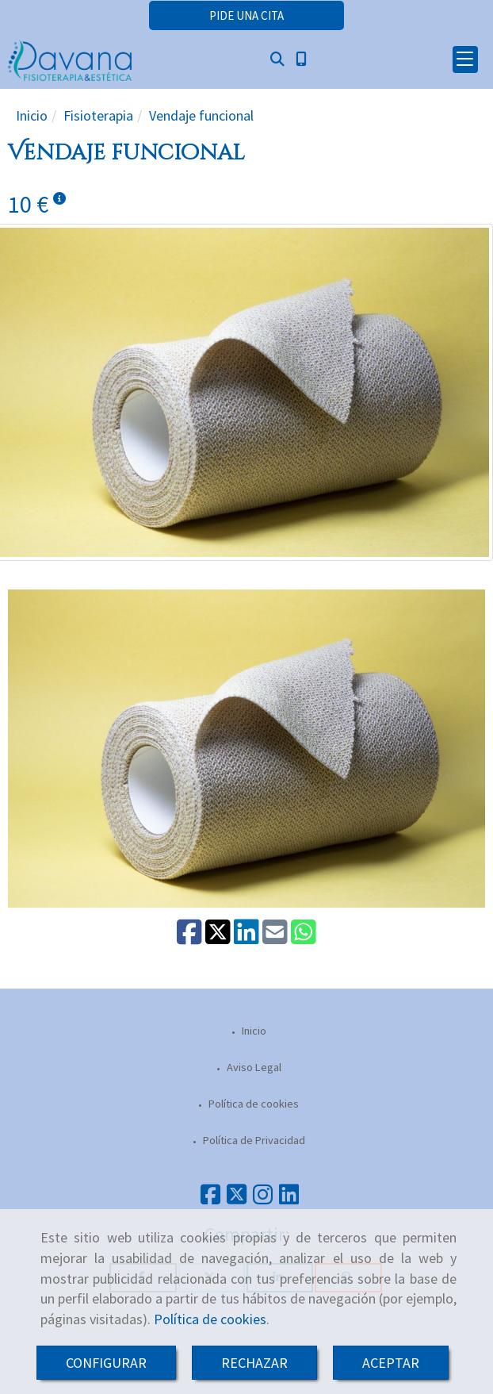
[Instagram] (263, 1199)
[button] (246, 15)
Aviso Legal (252, 1067)
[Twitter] (236, 1199)
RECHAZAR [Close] (254, 1363)
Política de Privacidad (253, 1140)
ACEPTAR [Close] (390, 1363)
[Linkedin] (289, 1199)
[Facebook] (210, 1199)
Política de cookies (210, 1319)
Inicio (252, 1030)
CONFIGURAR (106, 1363)
